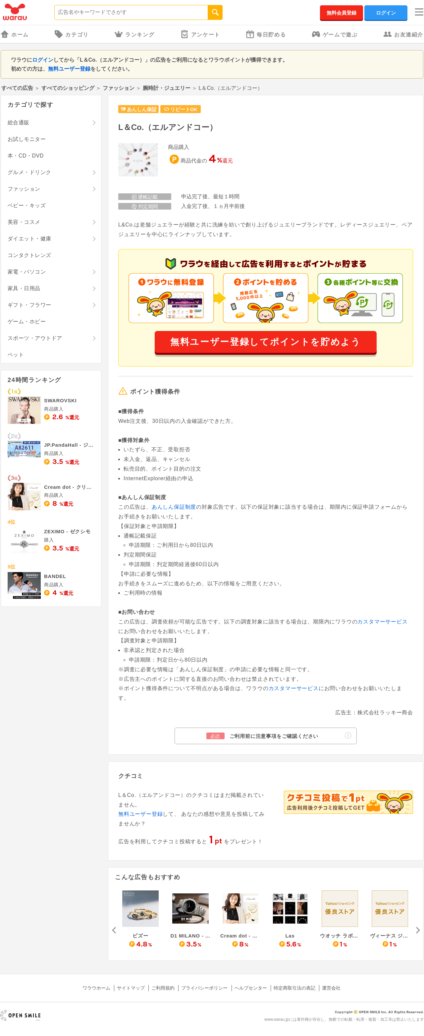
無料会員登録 (341, 13)
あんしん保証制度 (174, 507)
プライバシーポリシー (204, 988)
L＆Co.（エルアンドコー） (167, 127)
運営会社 (331, 988)
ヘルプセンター (251, 988)
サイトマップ (131, 988)
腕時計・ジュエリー (166, 88)
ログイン (386, 13)
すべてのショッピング (67, 88)
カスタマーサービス (382, 621)
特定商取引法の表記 (294, 988)
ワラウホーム (96, 988)
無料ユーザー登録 (69, 69)
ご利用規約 (163, 988)
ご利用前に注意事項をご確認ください (278, 735)
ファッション (118, 88)
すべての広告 (17, 88)
